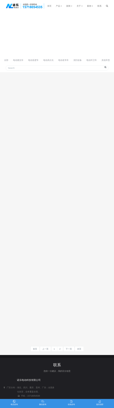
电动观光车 (18, 60)
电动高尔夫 (48, 60)
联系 (99, 6)
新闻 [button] (69, 6)
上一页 (45, 349)
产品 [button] (59, 6)
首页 (49, 6)
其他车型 (106, 60)
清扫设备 (77, 60)
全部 (6, 60)
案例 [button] (90, 6)
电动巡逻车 (33, 60)
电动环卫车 (91, 60)
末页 (79, 349)
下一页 (69, 349)
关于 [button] (80, 6)
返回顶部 (100, 402)
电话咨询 (14, 402)
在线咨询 (71, 402)
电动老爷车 (63, 60)
